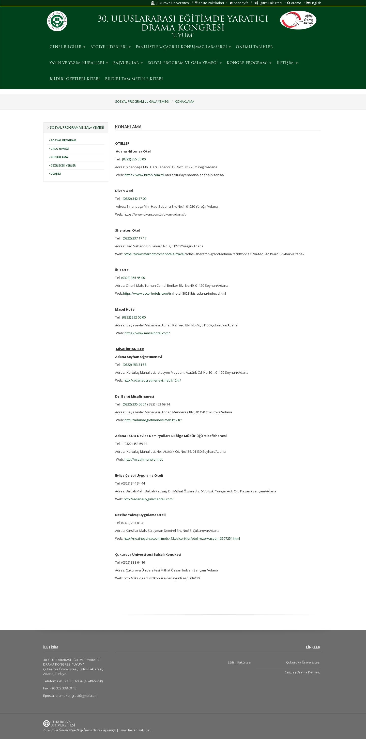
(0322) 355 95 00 (133, 277)
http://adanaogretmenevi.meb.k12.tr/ (152, 380)
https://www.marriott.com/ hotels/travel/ (155, 254)
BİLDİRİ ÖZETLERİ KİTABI (75, 79)
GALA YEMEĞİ (59, 148)
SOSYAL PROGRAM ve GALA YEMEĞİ (185, 63)
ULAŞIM (55, 173)
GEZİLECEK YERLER (62, 165)
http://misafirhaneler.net (144, 459)
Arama (294, 3)
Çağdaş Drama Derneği (302, 672)
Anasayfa (239, 3)
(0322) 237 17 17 (134, 238)
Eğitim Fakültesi (268, 3)
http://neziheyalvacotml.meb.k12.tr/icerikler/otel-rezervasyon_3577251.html (182, 538)
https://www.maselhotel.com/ (147, 333)
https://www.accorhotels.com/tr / (148, 293)
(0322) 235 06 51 (134, 404)
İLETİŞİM (287, 63)
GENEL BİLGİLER (67, 47)
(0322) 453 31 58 (134, 364)
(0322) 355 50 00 (134, 159)
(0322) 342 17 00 (134, 198)
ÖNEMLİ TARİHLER (254, 47)
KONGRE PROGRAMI (249, 63)
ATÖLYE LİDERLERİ (110, 47)
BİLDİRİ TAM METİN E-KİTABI (134, 79)
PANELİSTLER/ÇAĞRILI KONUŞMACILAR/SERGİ (183, 47)
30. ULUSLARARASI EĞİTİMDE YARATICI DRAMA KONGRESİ (182, 24)
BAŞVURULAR (128, 63)
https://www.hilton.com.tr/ (144, 175)
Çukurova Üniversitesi (170, 3)
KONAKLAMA (184, 101)
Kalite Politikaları (209, 3)
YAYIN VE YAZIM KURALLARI (79, 63)
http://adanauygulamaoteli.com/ (149, 499)
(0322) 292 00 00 (134, 317)
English (313, 3)
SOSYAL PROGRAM (62, 140)
